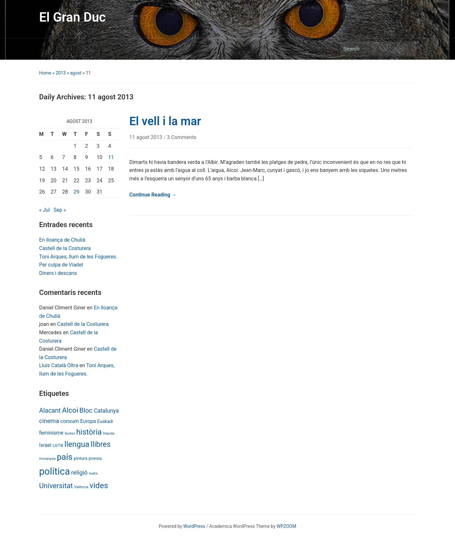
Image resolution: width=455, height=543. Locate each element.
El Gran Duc (72, 17)
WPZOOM (286, 526)
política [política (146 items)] (54, 471)
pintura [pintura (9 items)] (80, 458)
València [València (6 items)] (81, 487)
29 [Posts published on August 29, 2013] (77, 192)
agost (75, 72)
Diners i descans (58, 273)
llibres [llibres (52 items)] (100, 444)
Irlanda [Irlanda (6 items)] (108, 433)
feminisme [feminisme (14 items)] (51, 433)
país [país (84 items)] (64, 457)
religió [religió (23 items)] (79, 472)
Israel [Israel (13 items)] (45, 445)
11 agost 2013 (146, 137)
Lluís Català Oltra (58, 365)
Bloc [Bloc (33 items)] (86, 410)
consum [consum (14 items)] (70, 421)
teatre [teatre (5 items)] (93, 473)
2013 (61, 72)
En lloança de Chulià (62, 240)
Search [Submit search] (408, 49)
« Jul (44, 210)
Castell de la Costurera (65, 248)
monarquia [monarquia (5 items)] (47, 459)
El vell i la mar (165, 121)
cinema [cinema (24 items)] (49, 421)
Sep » (59, 210)
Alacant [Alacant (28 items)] (50, 410)
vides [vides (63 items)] (99, 485)
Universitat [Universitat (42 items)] (56, 486)
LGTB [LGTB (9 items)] (57, 445)
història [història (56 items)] (89, 432)
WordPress (194, 526)
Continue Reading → (153, 195)
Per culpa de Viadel (61, 265)
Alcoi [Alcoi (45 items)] (70, 410)
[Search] (372, 49)
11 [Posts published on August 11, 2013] (111, 157)
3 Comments (181, 137)
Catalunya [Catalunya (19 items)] (106, 410)
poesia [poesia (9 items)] (95, 458)
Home (45, 72)
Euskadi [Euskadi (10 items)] (105, 421)
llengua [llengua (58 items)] (76, 444)
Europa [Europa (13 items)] (88, 421)
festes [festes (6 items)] (70, 433)
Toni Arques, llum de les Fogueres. (78, 257)
